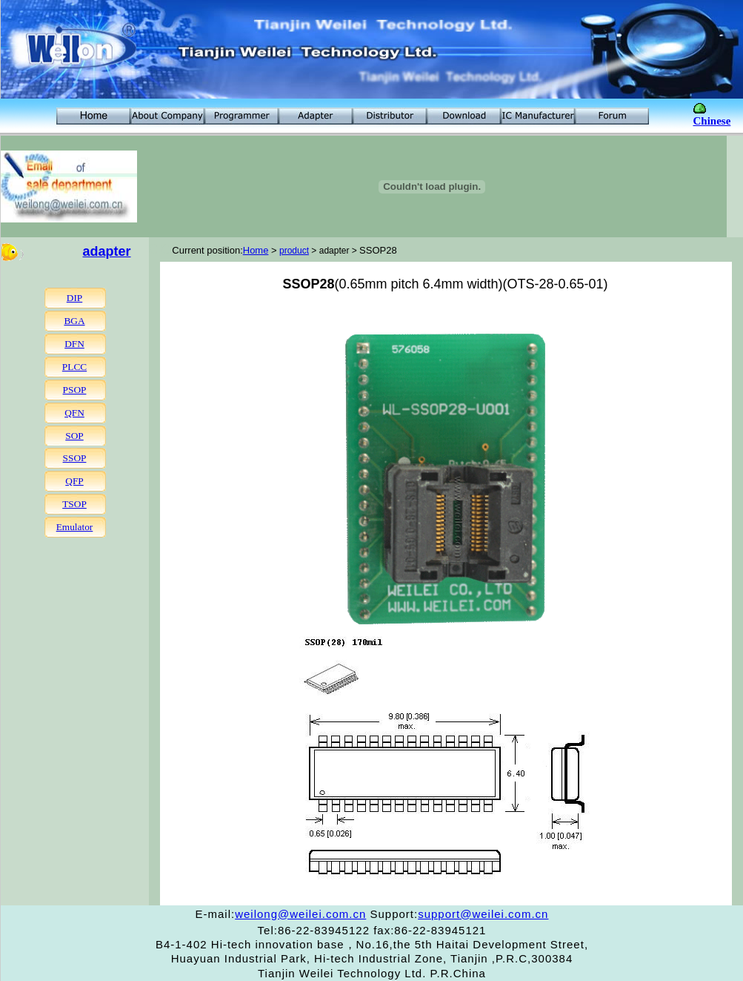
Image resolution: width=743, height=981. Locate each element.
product (294, 250)
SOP (74, 435)
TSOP (74, 503)
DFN (74, 343)
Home (256, 250)
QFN (74, 412)
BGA (74, 320)
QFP (74, 480)
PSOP (75, 389)
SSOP (75, 457)
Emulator (74, 526)
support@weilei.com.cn (483, 914)
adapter (107, 251)
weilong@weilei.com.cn (300, 914)
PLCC (74, 366)
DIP (74, 297)
